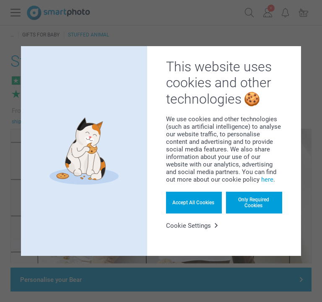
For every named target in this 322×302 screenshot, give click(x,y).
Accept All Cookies (193, 203)
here (267, 179)
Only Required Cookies (253, 202)
